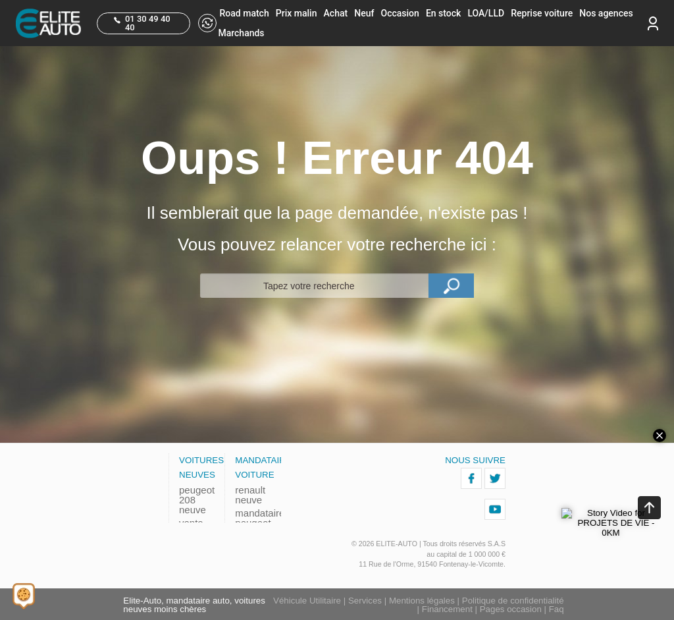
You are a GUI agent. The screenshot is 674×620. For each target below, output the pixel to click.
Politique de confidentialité (513, 601)
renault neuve (250, 495)
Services (365, 601)
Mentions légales (422, 601)
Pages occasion (511, 609)
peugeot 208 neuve (197, 500)
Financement (447, 609)
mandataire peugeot (253, 518)
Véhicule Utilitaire (307, 601)
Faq (556, 609)
